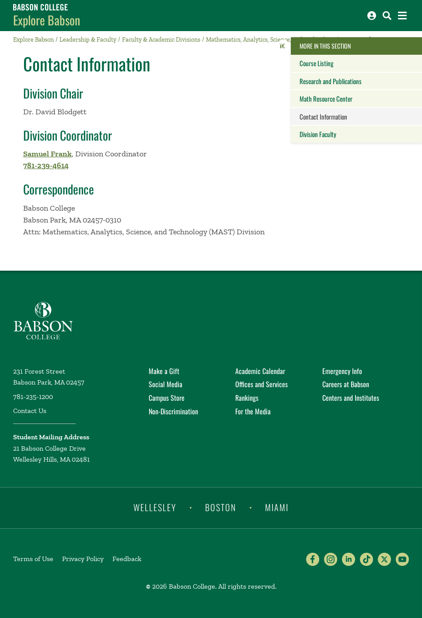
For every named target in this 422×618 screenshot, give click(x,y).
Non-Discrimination (173, 411)
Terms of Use (33, 558)
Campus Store (167, 397)
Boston (220, 507)
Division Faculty (318, 134)
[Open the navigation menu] (402, 15)
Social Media (165, 384)
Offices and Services (261, 384)
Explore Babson (46, 20)
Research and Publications (331, 81)
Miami (277, 507)
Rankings (246, 397)
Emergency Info (342, 371)
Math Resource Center (326, 98)
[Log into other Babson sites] (371, 15)
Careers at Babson (345, 384)
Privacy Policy (83, 558)
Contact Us (29, 410)
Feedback (126, 558)
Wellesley (154, 507)
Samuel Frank (47, 154)
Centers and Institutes (350, 397)
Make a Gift (164, 371)
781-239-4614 (46, 165)
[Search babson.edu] (387, 15)
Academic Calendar (260, 371)
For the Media (253, 411)
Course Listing (317, 63)
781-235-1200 (33, 396)
